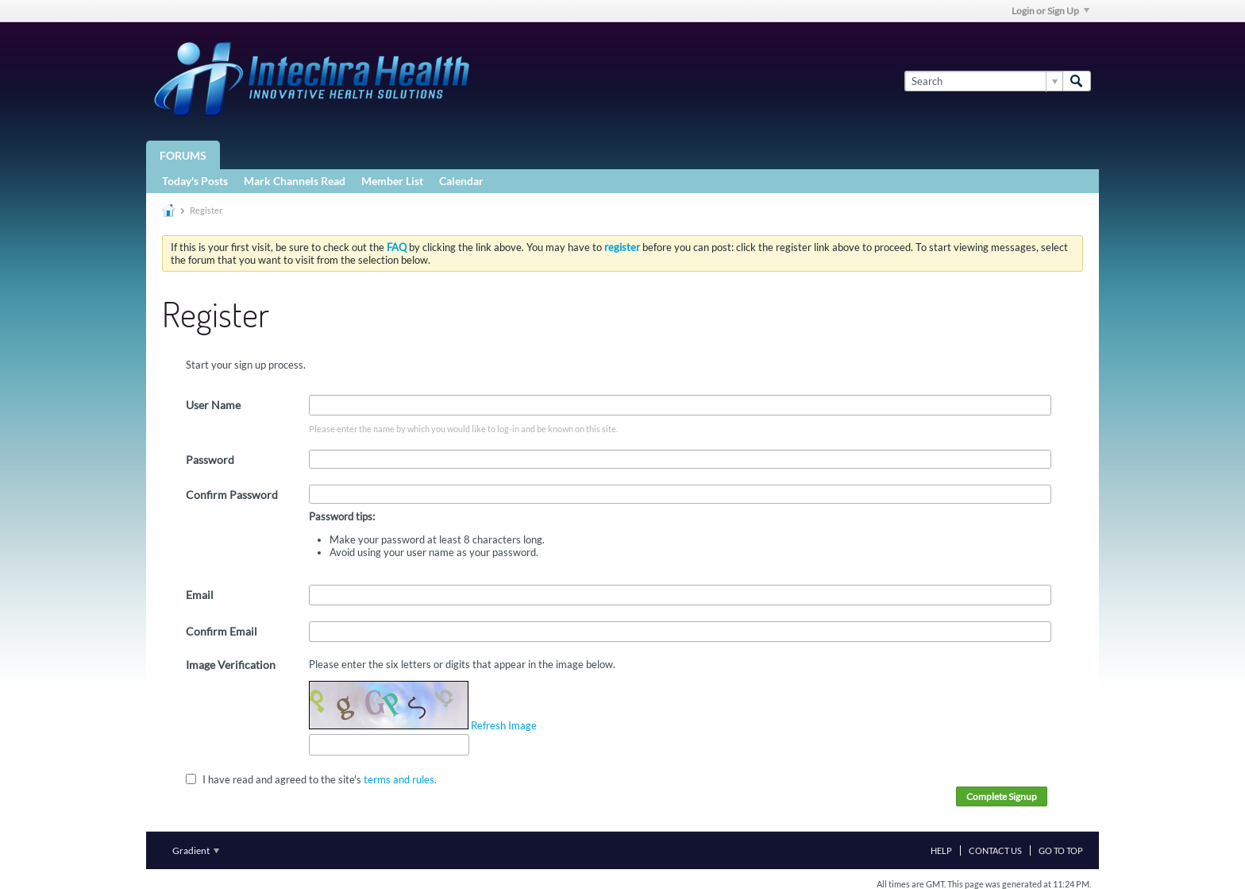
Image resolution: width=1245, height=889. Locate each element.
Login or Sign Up (1050, 11)
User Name (213, 405)
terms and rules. (400, 778)
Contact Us (995, 850)
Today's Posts (195, 180)
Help (941, 850)
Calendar (461, 180)
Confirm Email (221, 631)
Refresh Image (504, 725)
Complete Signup (1001, 796)
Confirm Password (232, 494)
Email (200, 594)
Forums (183, 155)
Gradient (195, 850)
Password (210, 459)
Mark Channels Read (294, 180)
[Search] (983, 81)
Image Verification (231, 664)
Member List (392, 180)
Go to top (1061, 850)
